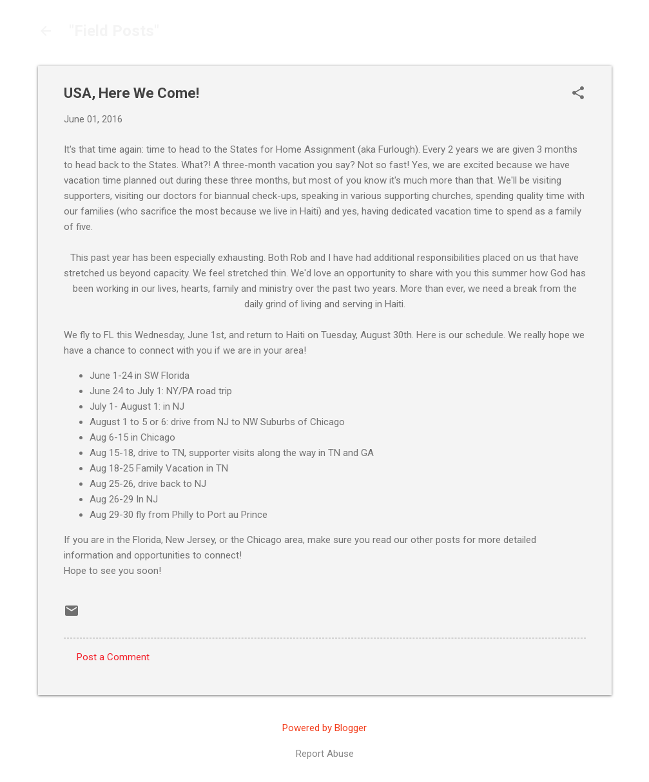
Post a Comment (113, 657)
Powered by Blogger (324, 728)
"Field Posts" (114, 31)
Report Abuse (325, 753)
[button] (578, 94)
